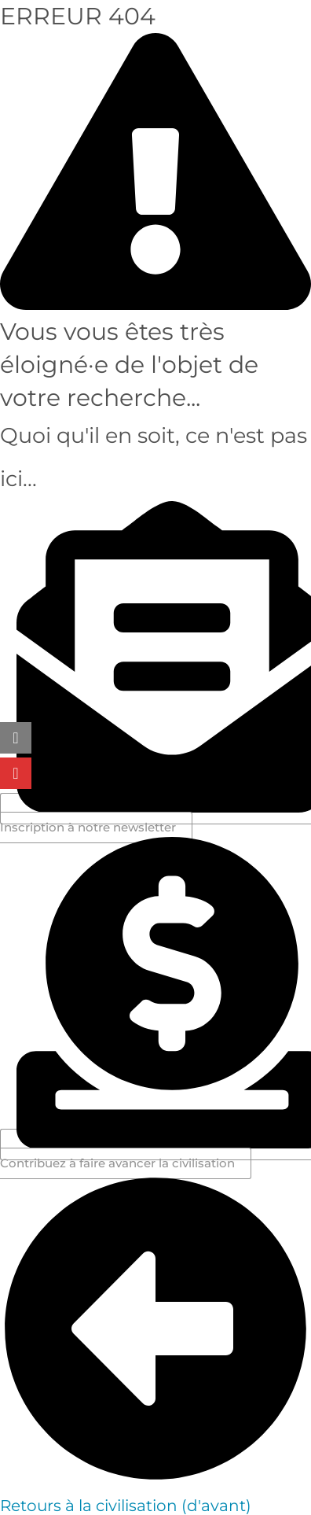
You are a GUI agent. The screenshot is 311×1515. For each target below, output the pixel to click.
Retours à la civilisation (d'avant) (125, 1505)
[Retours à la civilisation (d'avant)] (155, 1480)
